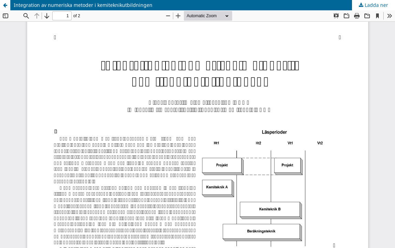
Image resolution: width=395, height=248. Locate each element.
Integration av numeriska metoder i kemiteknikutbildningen (83, 5)
